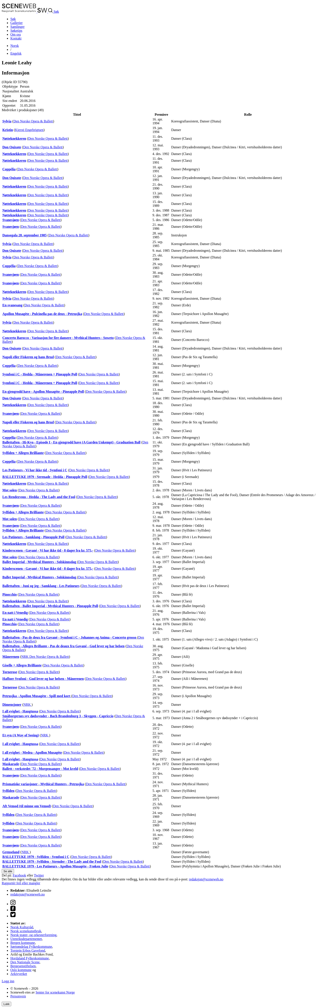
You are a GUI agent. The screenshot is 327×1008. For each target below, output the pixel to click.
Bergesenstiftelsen (23, 966)
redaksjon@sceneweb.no (206, 879)
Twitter (39, 875)
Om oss (15, 34)
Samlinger (17, 26)
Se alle (7, 871)
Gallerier (16, 23)
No (14, 45)
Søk (13, 19)
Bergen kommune (22, 943)
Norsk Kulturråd (21, 927)
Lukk (6, 1004)
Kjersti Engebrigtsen (29, 130)
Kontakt (16, 38)
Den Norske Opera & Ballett (33, 121)
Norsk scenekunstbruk (25, 931)
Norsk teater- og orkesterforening (33, 935)
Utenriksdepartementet (26, 939)
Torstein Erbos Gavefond (27, 950)
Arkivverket (18, 974)
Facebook (19, 875)
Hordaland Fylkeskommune (29, 958)
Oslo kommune (21, 970)
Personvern (18, 996)
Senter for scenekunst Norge (55, 992)
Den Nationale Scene (25, 962)
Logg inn (8, 981)
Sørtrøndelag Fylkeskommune (31, 946)
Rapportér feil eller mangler (21, 883)
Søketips (16, 30)
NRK (25, 656)
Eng (16, 53)
